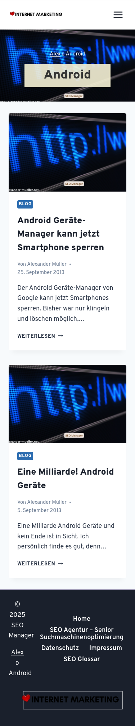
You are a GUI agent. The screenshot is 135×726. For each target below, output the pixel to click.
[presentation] (67, 152)
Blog (25, 204)
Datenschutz (60, 648)
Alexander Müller (47, 264)
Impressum (105, 648)
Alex (55, 54)
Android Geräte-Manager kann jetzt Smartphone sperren (60, 234)
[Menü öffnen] (117, 14)
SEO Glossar (81, 659)
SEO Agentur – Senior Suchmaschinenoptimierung (82, 634)
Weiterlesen (40, 336)
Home (82, 619)
